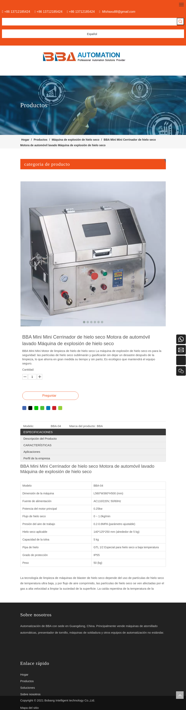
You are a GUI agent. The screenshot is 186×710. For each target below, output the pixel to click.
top (180, 695)
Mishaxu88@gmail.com (118, 11)
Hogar (24, 674)
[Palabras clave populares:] (180, 21)
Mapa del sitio (29, 707)
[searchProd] (89, 21)
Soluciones (27, 687)
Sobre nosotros (30, 694)
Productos (27, 681)
